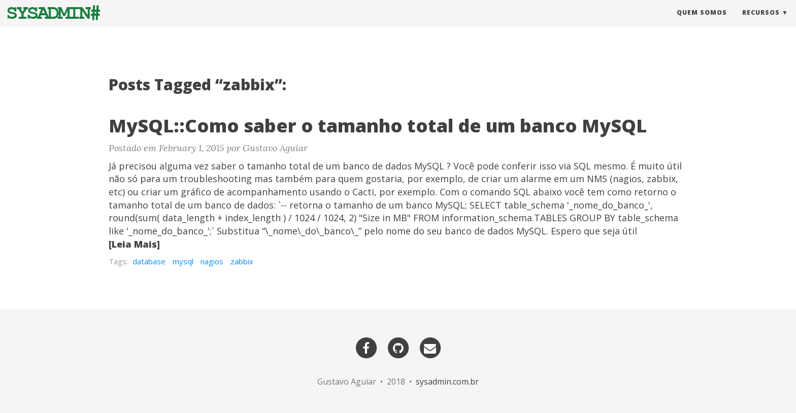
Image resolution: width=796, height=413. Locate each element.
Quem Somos (702, 22)
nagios (212, 261)
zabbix (241, 261)
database (148, 261)
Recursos (761, 22)
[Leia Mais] (134, 244)
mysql (183, 261)
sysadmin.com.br (447, 381)
